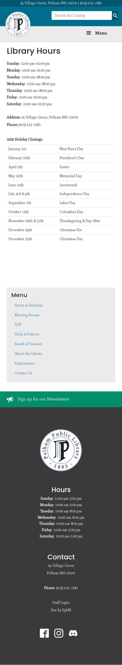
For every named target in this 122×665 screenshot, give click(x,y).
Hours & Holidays (29, 305)
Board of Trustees (28, 344)
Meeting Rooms (27, 315)
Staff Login (61, 602)
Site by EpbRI (61, 610)
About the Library (28, 353)
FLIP (18, 324)
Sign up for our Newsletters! (43, 399)
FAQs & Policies (27, 334)
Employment (24, 363)
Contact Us (23, 373)
